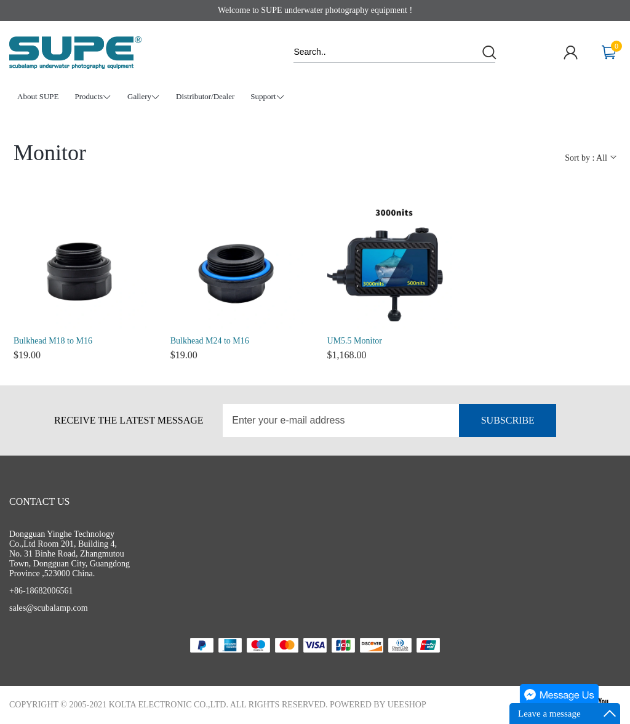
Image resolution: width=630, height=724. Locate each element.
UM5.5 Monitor (354, 340)
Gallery (143, 97)
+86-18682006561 (41, 590)
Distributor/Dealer (205, 96)
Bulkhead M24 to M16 (209, 340)
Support (267, 97)
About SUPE (38, 96)
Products (93, 97)
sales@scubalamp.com (48, 608)
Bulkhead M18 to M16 (53, 340)
